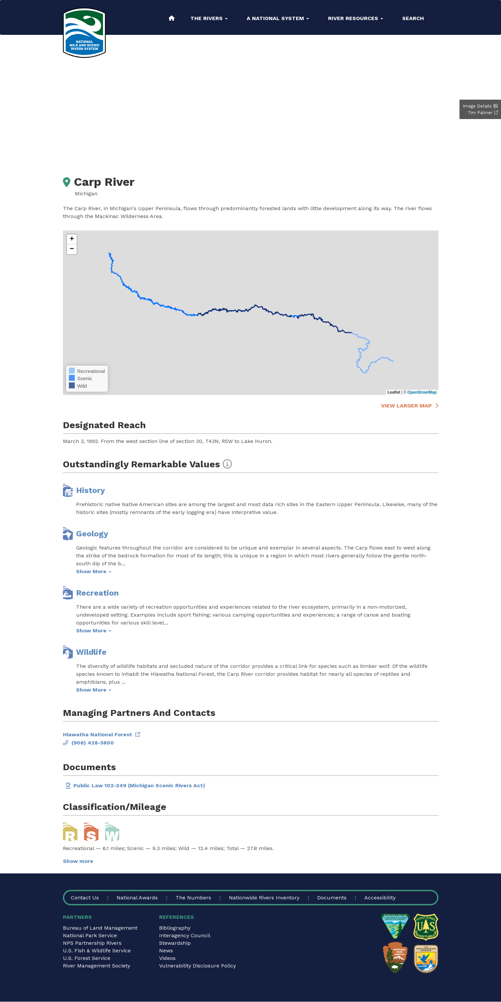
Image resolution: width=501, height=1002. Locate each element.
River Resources (355, 18)
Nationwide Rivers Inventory (264, 897)
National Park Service (90, 935)
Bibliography (174, 927)
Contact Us (85, 897)
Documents (332, 897)
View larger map (406, 406)
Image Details (477, 106)
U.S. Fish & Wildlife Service (97, 950)
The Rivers (209, 18)
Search (413, 18)
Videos (167, 958)
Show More (93, 571)
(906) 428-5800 (92, 743)
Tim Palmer (480, 112)
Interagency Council (184, 935)
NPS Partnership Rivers (92, 943)
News (166, 950)
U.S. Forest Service (86, 958)
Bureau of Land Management (100, 927)
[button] (72, 239)
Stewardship (175, 943)
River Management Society (96, 965)
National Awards (137, 897)
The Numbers (193, 897)
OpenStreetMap (422, 392)
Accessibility (380, 897)
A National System (278, 18)
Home (171, 18)
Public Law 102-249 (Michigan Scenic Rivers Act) (139, 785)
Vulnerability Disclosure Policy (197, 965)
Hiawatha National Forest (97, 734)
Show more (78, 861)
